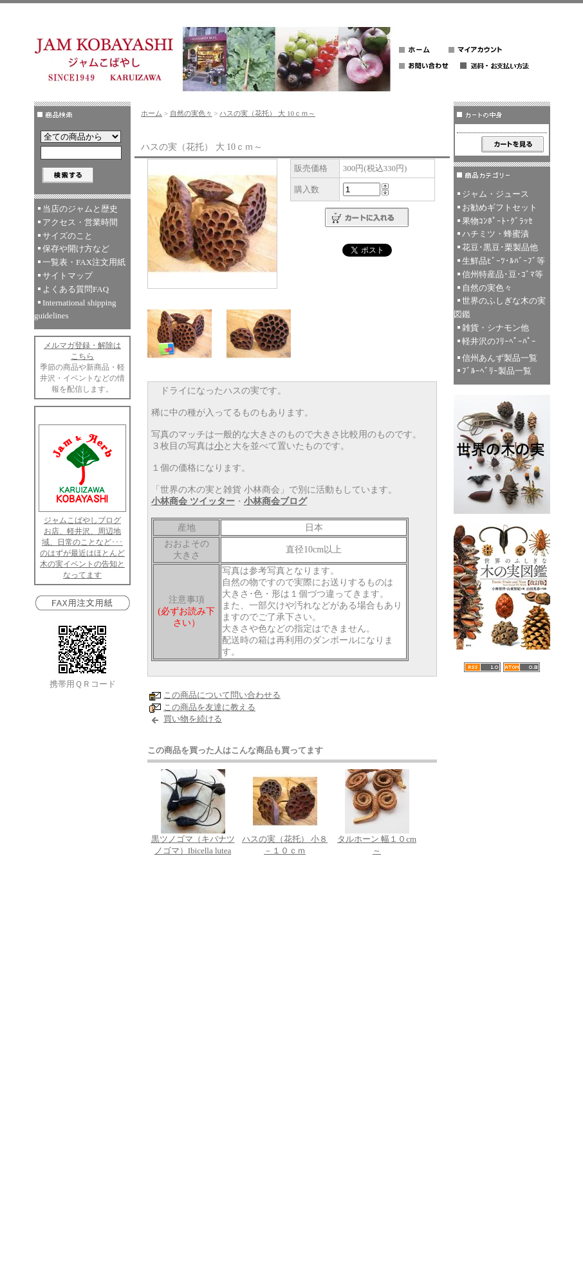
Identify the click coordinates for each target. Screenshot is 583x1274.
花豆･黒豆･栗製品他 (500, 247)
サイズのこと (67, 236)
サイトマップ (67, 275)
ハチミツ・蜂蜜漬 (495, 234)
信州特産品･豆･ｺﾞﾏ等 (502, 274)
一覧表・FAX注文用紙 (83, 262)
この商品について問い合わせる (222, 695)
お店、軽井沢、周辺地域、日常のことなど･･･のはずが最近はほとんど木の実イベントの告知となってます (82, 553)
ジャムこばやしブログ (82, 520)
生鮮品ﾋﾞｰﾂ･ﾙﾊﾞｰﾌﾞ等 (503, 261)
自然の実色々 (191, 113)
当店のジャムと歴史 (80, 209)
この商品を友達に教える (209, 707)
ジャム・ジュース (495, 194)
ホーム (151, 113)
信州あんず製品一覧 (499, 358)
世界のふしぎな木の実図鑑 (500, 307)
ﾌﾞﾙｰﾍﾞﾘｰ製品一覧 (497, 371)
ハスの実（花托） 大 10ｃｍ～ (267, 113)
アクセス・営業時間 (80, 222)
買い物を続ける (192, 718)
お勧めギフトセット (499, 207)
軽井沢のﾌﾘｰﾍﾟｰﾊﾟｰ (499, 341)
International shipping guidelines (75, 309)
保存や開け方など (75, 248)
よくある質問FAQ (75, 289)
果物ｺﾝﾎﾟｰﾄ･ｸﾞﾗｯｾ (497, 221)
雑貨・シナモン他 (495, 327)
